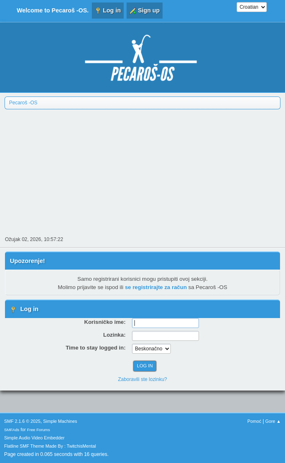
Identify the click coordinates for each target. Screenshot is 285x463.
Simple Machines (60, 421)
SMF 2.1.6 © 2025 (22, 421)
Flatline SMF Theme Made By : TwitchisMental (50, 446)
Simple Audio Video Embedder (34, 437)
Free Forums (38, 429)
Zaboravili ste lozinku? (142, 379)
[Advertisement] (142, 172)
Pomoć (254, 421)
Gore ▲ (273, 421)
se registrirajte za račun (156, 287)
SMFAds (11, 429)
